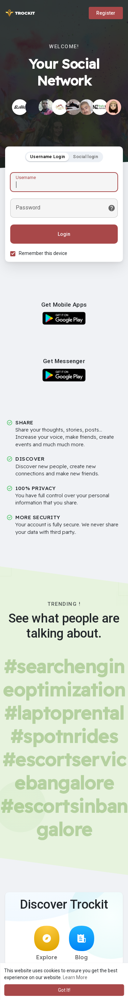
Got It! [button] (64, 990)
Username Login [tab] (47, 156)
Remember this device (43, 253)
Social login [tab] (85, 156)
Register (105, 13)
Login (64, 234)
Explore (46, 943)
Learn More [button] (75, 977)
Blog (81, 943)
